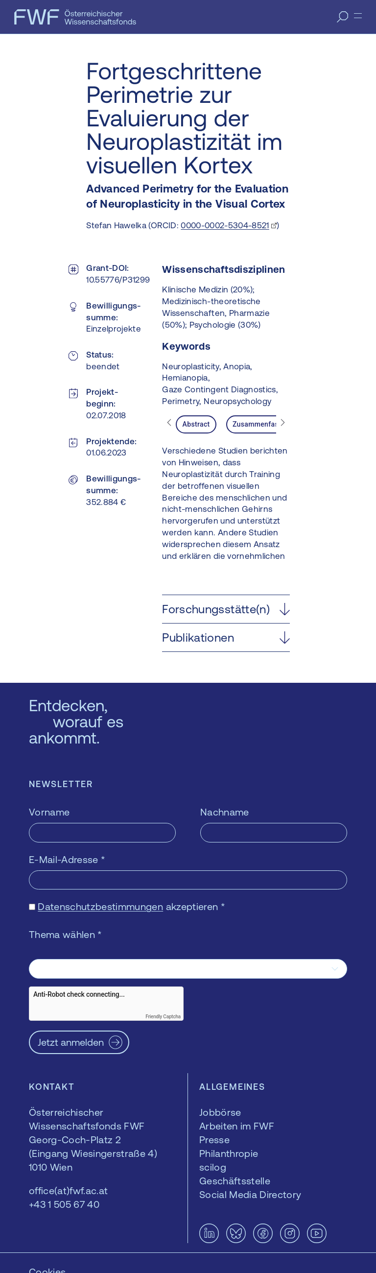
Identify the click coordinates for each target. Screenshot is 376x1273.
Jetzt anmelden (71, 1042)
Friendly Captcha (163, 1016)
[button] (225, 609)
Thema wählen (65, 934)
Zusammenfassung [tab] (263, 424)
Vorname (49, 811)
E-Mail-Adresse (67, 859)
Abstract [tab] (196, 424)
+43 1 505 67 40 (64, 1204)
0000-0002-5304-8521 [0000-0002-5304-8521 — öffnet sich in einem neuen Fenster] (225, 225)
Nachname (224, 811)
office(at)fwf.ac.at (68, 1190)
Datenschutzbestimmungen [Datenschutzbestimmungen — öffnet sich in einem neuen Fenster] (100, 906)
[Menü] (358, 16)
